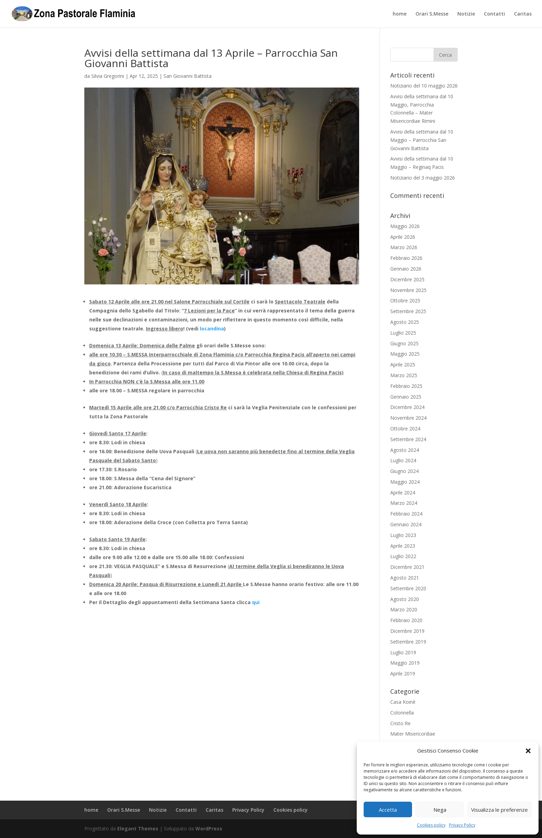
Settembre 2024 (408, 439)
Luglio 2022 (403, 556)
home (399, 14)
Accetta (388, 809)
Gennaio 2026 (405, 268)
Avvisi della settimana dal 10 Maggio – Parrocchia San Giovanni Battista (421, 140)
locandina (212, 328)
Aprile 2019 (402, 673)
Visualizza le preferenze (499, 809)
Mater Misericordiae (412, 733)
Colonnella (402, 712)
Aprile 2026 (402, 237)
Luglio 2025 (403, 332)
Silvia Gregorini (107, 76)
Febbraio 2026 (406, 258)
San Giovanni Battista (187, 76)
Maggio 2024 (405, 482)
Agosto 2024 (404, 450)
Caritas (523, 14)
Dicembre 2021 (407, 567)
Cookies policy (431, 825)
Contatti (494, 14)
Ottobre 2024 (405, 428)
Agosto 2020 (404, 599)
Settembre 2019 (408, 641)
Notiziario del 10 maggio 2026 (424, 85)
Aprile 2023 (402, 546)
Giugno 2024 (404, 471)
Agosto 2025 (404, 322)
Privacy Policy (462, 825)
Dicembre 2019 (407, 631)
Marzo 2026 (403, 247)
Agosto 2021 (404, 577)
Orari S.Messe (431, 14)
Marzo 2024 (403, 503)
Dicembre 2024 (407, 407)
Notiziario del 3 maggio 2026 (422, 177)
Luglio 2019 (403, 652)
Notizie (466, 14)
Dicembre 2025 (407, 279)
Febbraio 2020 (406, 620)
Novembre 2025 (408, 290)
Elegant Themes (137, 828)
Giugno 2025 (404, 343)
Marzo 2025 (403, 375)
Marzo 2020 (403, 609)
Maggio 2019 (405, 662)
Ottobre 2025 (405, 300)
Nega (439, 809)
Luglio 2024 (403, 460)
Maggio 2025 (405, 353)
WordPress (208, 828)
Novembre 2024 (408, 418)
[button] (528, 750)
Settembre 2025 (408, 311)
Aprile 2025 (402, 364)
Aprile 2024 (402, 492)
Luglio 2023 (403, 535)
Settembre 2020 (408, 588)
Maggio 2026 (405, 226)
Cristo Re (400, 723)
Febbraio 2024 (406, 513)
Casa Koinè (402, 702)
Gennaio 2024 (405, 524)
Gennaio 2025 (405, 396)
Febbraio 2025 (406, 386)
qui (256, 602)
